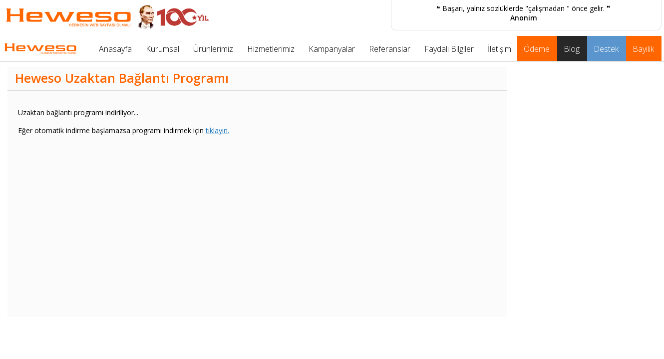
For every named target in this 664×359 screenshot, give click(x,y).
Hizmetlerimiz (271, 48)
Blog (572, 48)
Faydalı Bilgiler (449, 48)
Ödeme (537, 48)
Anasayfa (115, 48)
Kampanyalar (332, 48)
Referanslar (389, 48)
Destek (606, 48)
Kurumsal (162, 48)
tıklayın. (217, 130)
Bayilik (643, 48)
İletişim (499, 48)
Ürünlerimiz (213, 48)
